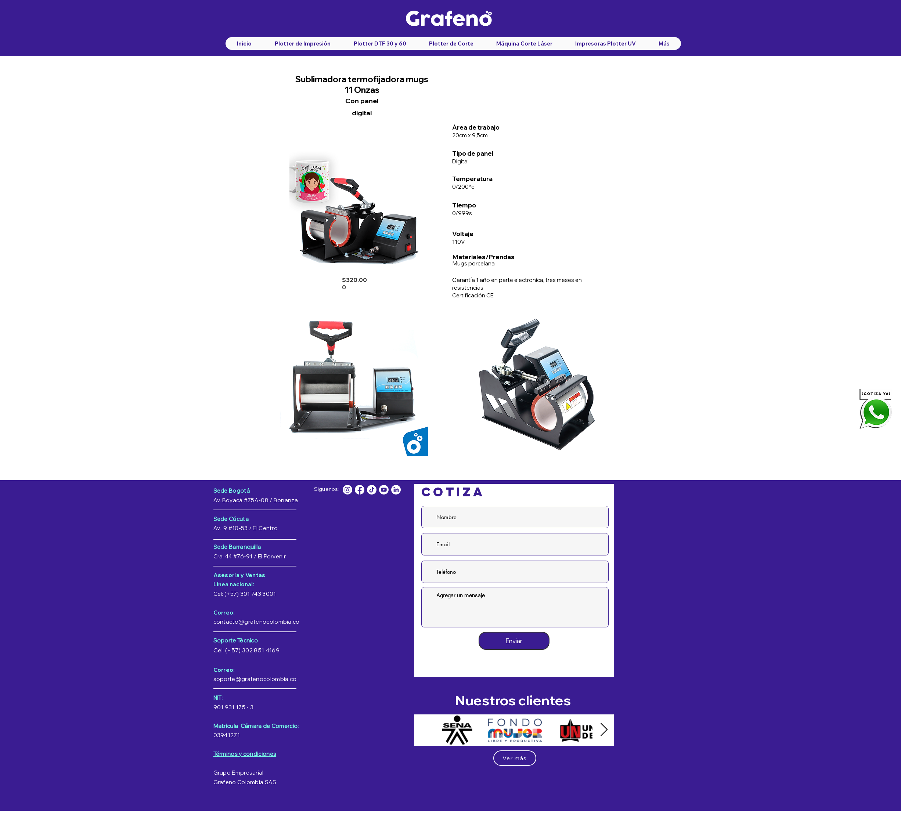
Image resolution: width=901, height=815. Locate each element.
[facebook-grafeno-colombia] (359, 490)
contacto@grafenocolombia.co (256, 621)
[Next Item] (604, 730)
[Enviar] (514, 641)
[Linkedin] (396, 490)
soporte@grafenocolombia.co (255, 678)
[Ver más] (514, 758)
